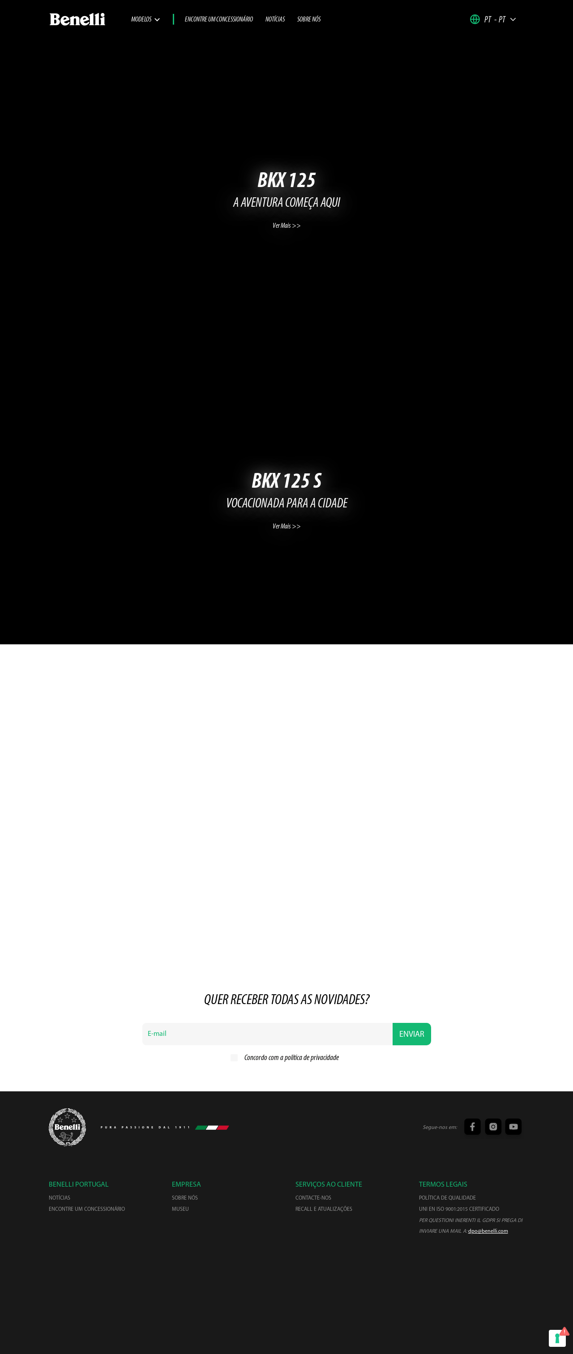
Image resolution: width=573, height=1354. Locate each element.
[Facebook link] (472, 1127)
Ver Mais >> (287, 226)
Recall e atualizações (323, 1209)
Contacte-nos (313, 1198)
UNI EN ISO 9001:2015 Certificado (459, 1209)
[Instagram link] (492, 1127)
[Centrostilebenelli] (286, 1275)
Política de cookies (323, 1320)
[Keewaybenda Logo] (67, 1127)
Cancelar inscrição (381, 1320)
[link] (90, 19)
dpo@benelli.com (488, 1231)
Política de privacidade (258, 1320)
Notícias (275, 19)
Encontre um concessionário (219, 19)
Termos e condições (192, 1320)
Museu (180, 1209)
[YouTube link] (512, 1127)
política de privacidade (312, 1058)
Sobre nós (309, 19)
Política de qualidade (447, 1198)
